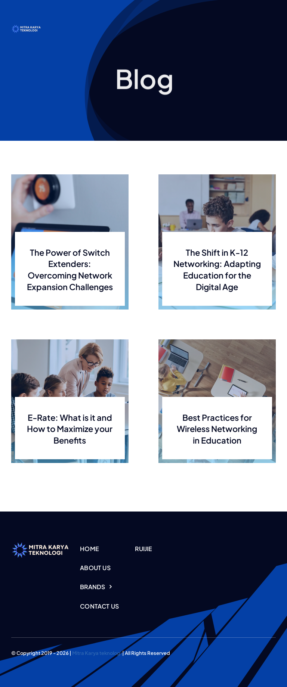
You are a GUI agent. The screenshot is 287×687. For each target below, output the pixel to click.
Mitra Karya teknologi (96, 653)
